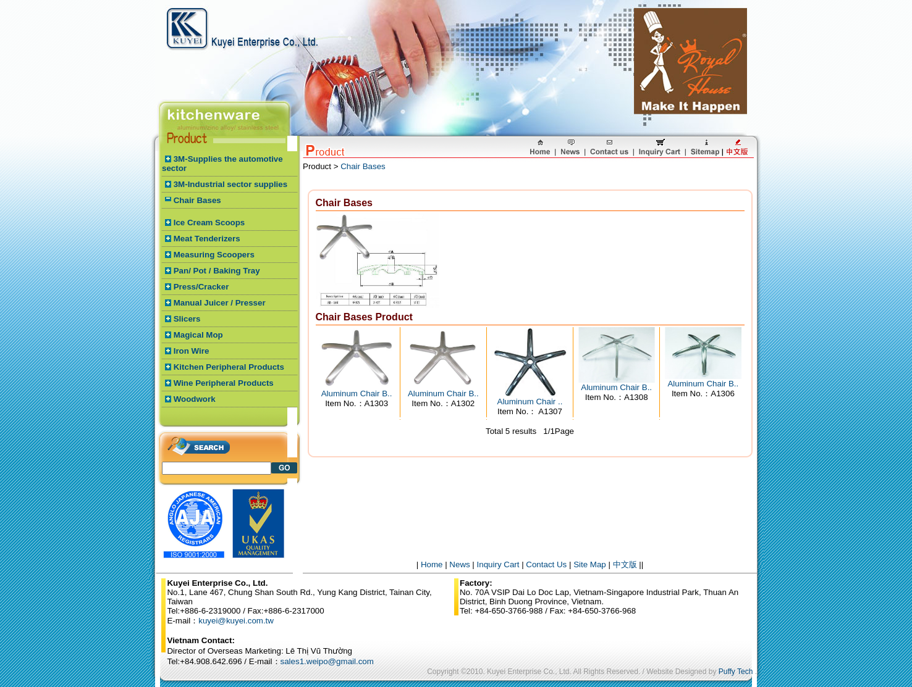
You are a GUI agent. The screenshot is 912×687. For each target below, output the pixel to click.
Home (432, 564)
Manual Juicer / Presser (220, 302)
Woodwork (195, 399)
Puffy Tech (736, 671)
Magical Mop (198, 334)
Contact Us (546, 564)
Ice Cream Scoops (209, 222)
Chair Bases (197, 200)
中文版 (625, 564)
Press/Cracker (201, 286)
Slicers (187, 318)
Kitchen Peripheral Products (229, 367)
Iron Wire (191, 351)
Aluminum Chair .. (530, 401)
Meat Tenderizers (207, 238)
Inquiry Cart (498, 564)
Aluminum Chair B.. (356, 393)
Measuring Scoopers (214, 254)
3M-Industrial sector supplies (230, 184)
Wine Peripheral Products (224, 383)
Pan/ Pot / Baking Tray (217, 270)
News (459, 564)
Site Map (589, 564)
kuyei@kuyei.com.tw (236, 620)
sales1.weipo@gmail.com (327, 661)
